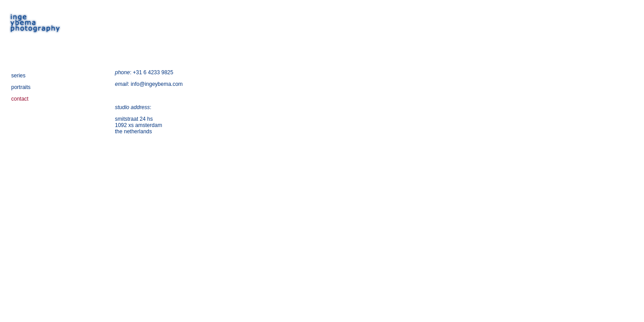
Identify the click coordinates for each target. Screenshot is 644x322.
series (18, 75)
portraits (20, 87)
